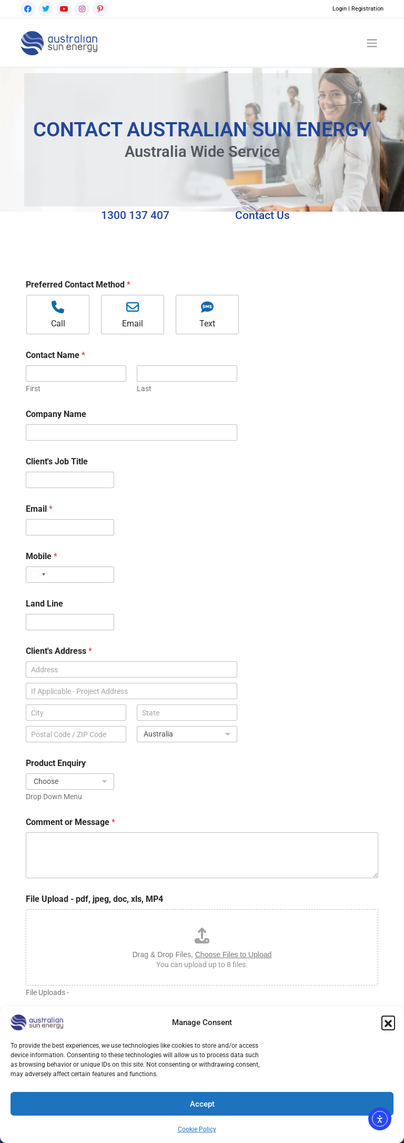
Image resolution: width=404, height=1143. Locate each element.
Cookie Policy (197, 1129)
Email (39, 509)
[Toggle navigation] (372, 43)
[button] (388, 1022)
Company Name (56, 414)
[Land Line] (70, 622)
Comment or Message (70, 822)
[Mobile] (70, 574)
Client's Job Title (57, 461)
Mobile (41, 556)
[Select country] (37, 574)
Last (144, 388)
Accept (202, 1104)
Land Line (44, 604)
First (33, 388)
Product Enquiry (56, 763)
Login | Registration (357, 8)
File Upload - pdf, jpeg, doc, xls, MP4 (94, 899)
